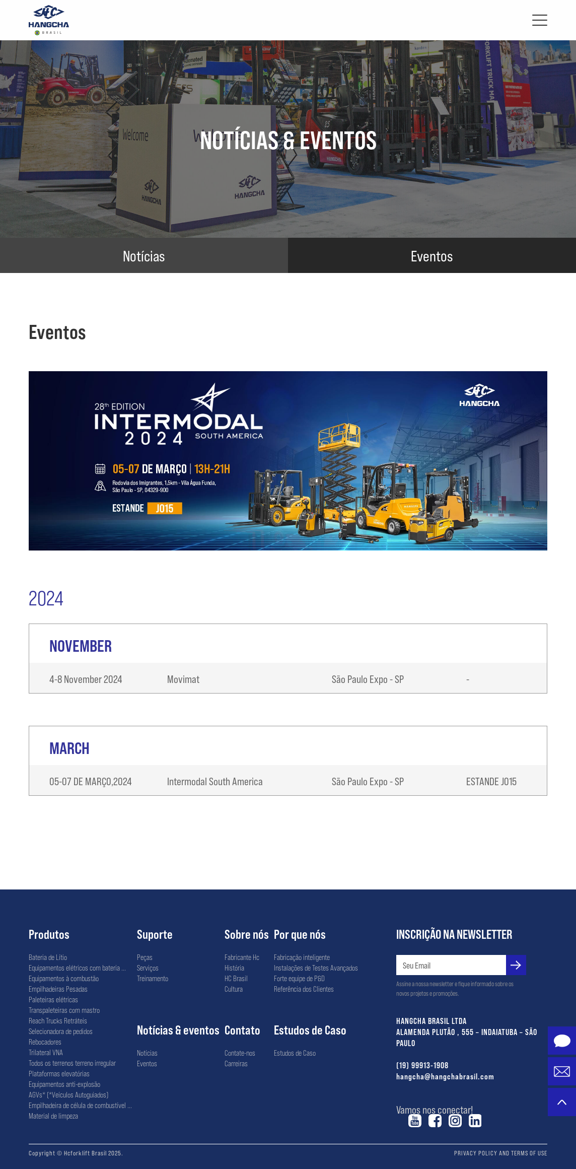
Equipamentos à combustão (64, 978)
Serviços (148, 967)
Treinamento (152, 978)
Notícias (147, 1052)
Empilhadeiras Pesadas (58, 988)
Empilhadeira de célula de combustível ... (80, 1105)
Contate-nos (240, 1052)
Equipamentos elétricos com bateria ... (77, 967)
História (234, 967)
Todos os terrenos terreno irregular (72, 1062)
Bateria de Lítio (48, 956)
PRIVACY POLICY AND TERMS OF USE (500, 1152)
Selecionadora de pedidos (61, 1031)
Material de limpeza (53, 1115)
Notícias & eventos (178, 1029)
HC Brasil (236, 978)
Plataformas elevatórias (59, 1073)
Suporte (155, 934)
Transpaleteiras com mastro (64, 1009)
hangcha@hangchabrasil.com (445, 1076)
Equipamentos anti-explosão (64, 1083)
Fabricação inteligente (302, 956)
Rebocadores (45, 1041)
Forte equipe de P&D (299, 978)
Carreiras (236, 1063)
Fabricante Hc (242, 956)
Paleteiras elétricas (53, 999)
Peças (145, 956)
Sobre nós (247, 934)
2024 (46, 597)
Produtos (49, 934)
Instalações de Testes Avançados (316, 967)
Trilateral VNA (46, 1052)
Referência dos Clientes (304, 988)
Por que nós (300, 934)
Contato (242, 1029)
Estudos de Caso (310, 1029)
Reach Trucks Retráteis (58, 1020)
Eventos (147, 1063)
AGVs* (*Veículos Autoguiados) (68, 1094)
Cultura (234, 988)
